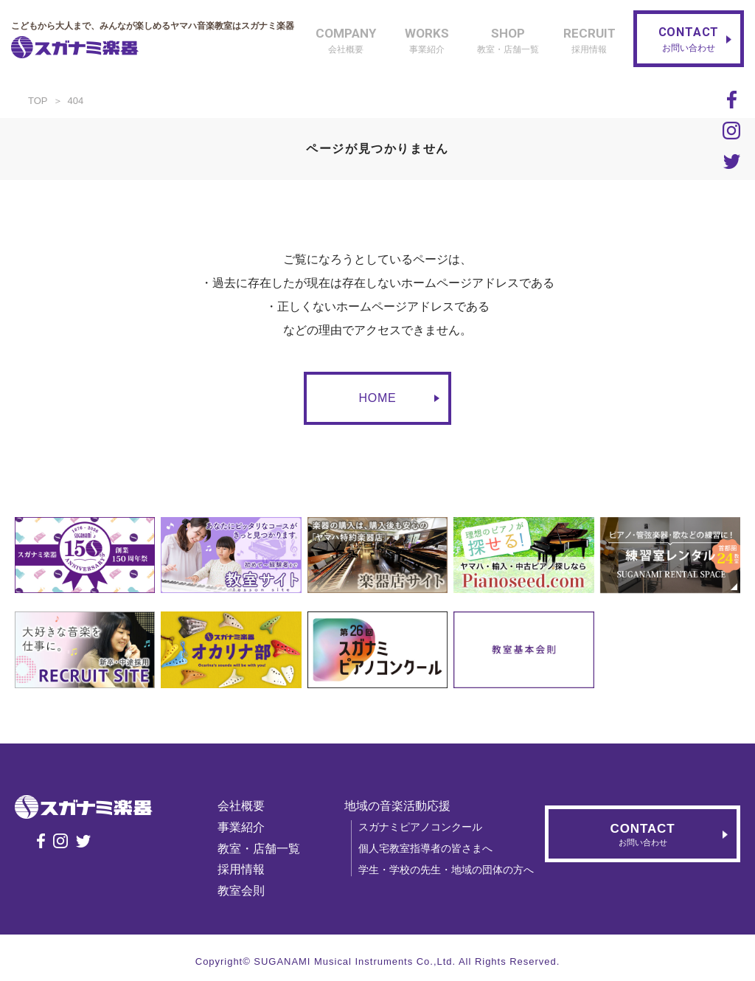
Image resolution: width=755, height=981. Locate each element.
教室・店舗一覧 (259, 848)
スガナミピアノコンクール (420, 827)
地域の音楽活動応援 (397, 806)
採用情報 (241, 869)
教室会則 (241, 890)
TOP (38, 100)
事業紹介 (241, 827)
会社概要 (241, 806)
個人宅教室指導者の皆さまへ (425, 848)
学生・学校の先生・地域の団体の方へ (446, 870)
